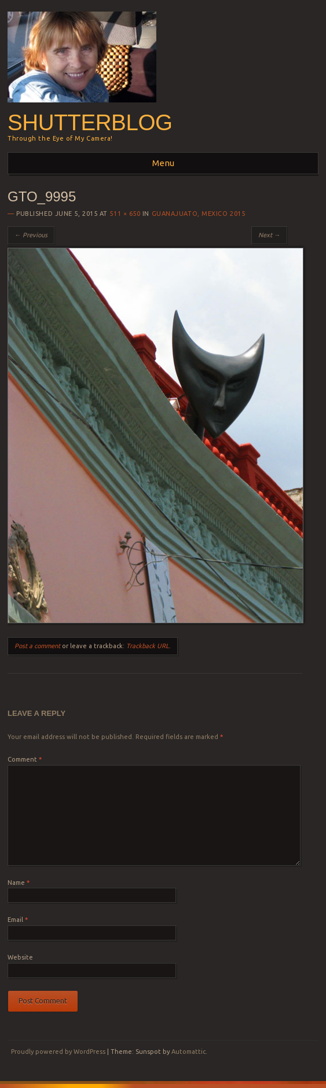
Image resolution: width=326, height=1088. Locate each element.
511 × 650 (124, 213)
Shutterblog (90, 122)
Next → (269, 234)
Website (20, 957)
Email (18, 919)
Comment (25, 759)
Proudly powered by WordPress (58, 1051)
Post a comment (37, 645)
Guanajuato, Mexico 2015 (199, 213)
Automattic (188, 1051)
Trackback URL (147, 645)
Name (19, 882)
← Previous (30, 234)
